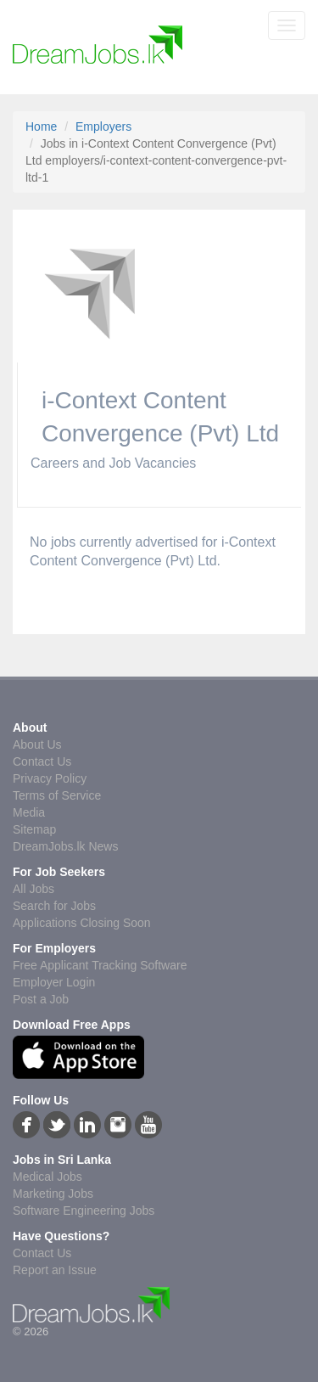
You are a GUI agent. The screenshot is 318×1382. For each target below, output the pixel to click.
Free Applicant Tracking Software (100, 965)
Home (41, 126)
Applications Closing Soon (82, 923)
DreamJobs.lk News (65, 846)
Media (29, 812)
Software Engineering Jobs (83, 1210)
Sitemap (34, 829)
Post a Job (41, 999)
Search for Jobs (54, 906)
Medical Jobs (47, 1176)
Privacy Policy (49, 778)
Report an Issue (55, 1270)
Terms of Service (57, 795)
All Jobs (33, 889)
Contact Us (42, 761)
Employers (103, 126)
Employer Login (54, 982)
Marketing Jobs (53, 1193)
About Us (37, 744)
